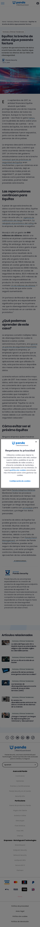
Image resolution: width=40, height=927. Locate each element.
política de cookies (18, 470)
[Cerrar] (36, 441)
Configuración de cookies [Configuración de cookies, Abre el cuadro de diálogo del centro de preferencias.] (20, 481)
